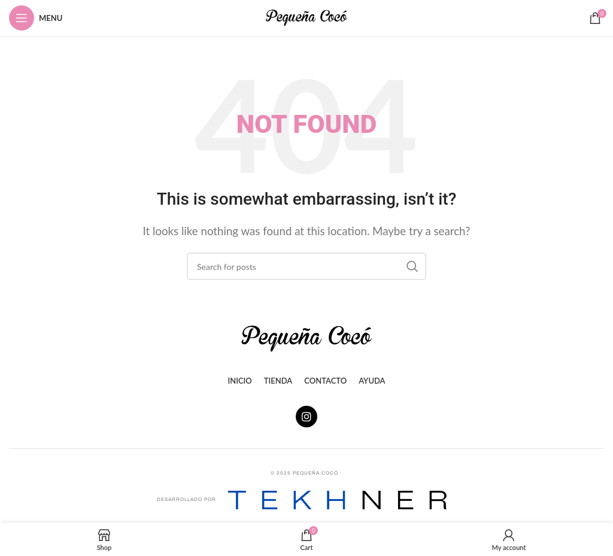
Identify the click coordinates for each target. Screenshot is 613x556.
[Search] (306, 266)
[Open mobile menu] (35, 18)
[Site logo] (306, 16)
